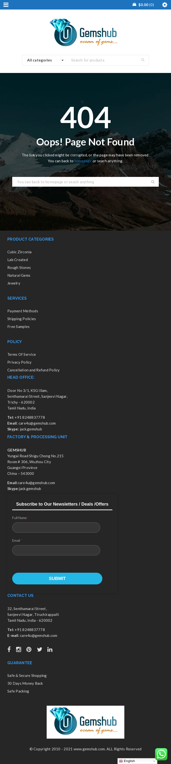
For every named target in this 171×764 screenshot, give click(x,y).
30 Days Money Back (25, 683)
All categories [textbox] (39, 60)
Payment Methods (22, 311)
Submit (57, 578)
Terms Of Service (21, 354)
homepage (83, 161)
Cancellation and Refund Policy (33, 370)
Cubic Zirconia (19, 252)
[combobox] (44, 60)
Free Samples (18, 326)
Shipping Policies (21, 318)
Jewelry (13, 283)
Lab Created (17, 259)
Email (17, 540)
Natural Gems (18, 275)
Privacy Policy (19, 362)
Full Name (20, 518)
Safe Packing (18, 691)
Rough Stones (19, 267)
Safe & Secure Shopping (27, 675)
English (127, 761)
